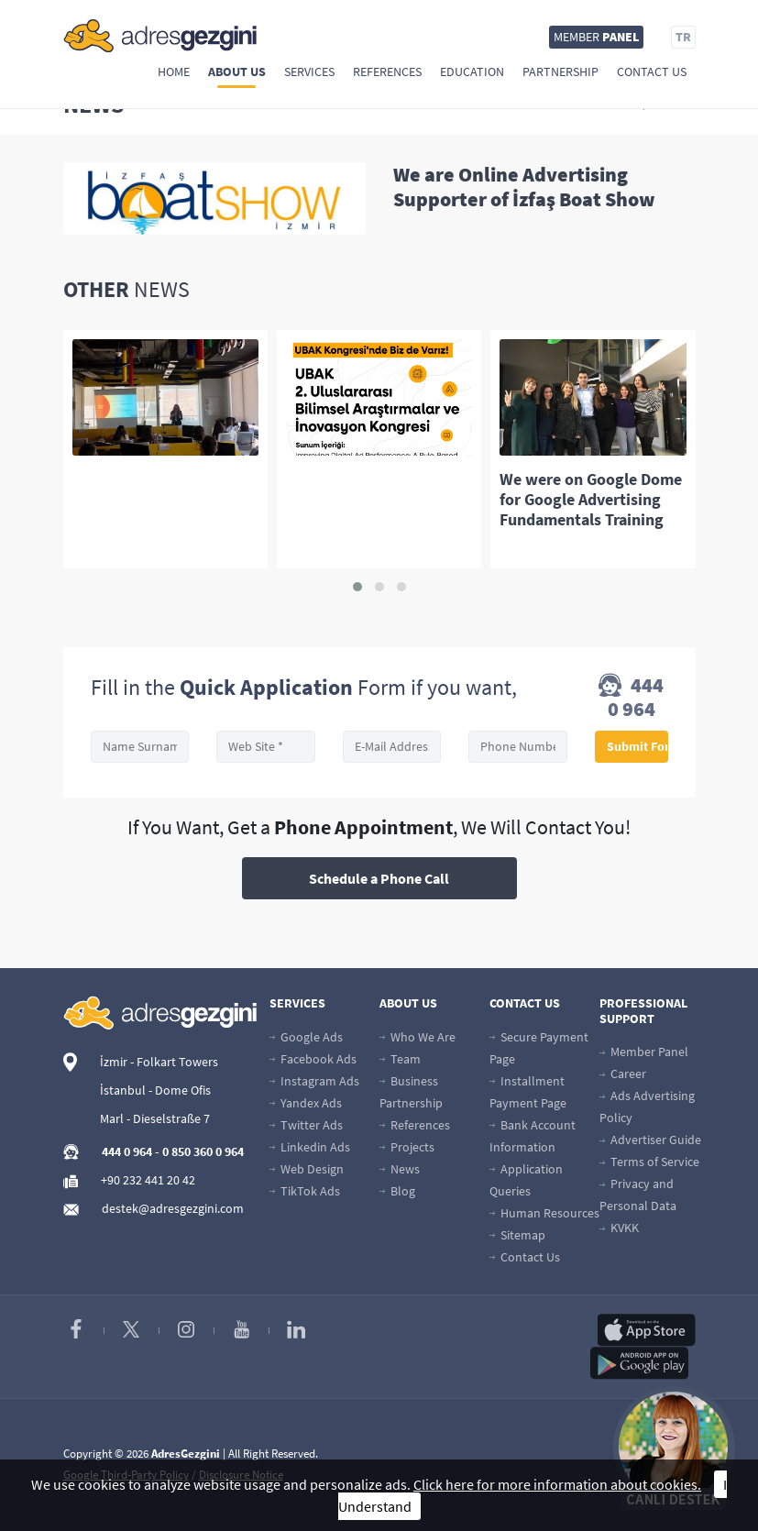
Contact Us (652, 71)
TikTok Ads (304, 1191)
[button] (357, 587)
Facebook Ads (313, 1059)
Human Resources (544, 1213)
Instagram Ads (314, 1081)
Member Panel (643, 1051)
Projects (406, 1147)
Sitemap (517, 1235)
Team (400, 1059)
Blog (397, 1191)
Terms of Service (649, 1161)
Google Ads (306, 1037)
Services (309, 71)
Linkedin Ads (309, 1147)
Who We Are (417, 1037)
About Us (237, 71)
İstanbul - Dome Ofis (155, 1090)
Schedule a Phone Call (379, 878)
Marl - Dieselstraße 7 (155, 1118)
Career (622, 1073)
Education (472, 71)
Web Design (306, 1169)
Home (174, 71)
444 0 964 (631, 697)
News (399, 1169)
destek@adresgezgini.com (173, 1208)
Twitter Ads (306, 1125)
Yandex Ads (305, 1103)
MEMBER (596, 36)
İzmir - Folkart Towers (159, 1061)
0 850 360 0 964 (203, 1151)
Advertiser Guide (650, 1139)
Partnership (560, 71)
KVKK (619, 1227)
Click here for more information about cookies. (557, 1484)
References (387, 71)
